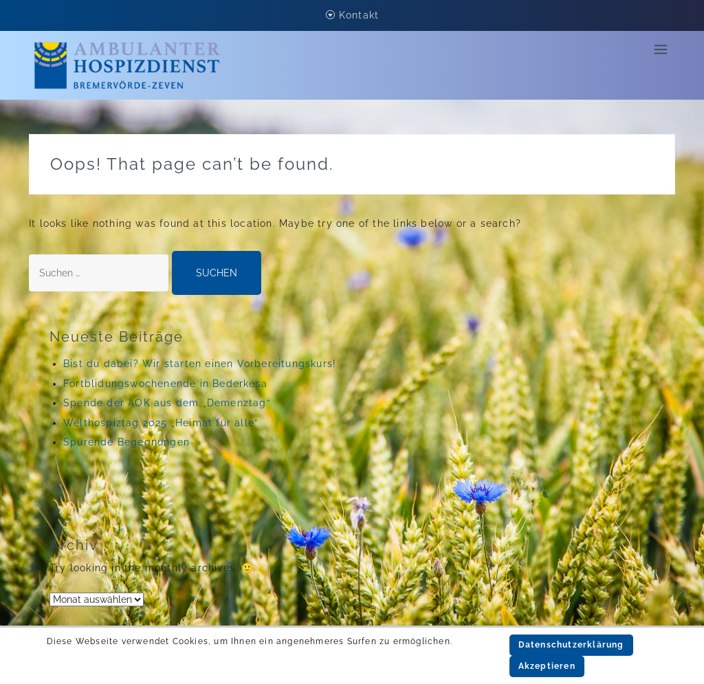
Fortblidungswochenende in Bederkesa (165, 383)
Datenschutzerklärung (571, 645)
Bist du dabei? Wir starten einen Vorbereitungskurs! (199, 363)
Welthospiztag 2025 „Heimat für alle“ (160, 422)
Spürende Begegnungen (126, 442)
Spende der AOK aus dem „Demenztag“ (166, 402)
